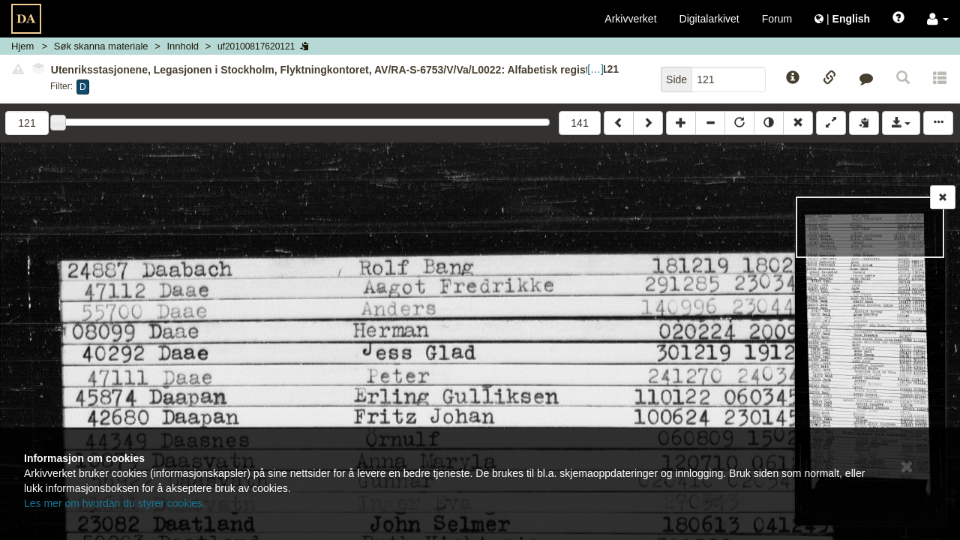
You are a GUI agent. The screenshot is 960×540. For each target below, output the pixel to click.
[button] (938, 19)
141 (579, 123)
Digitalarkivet (710, 19)
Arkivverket (630, 19)
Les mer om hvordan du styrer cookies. (115, 503)
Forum (777, 19)
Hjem (22, 46)
